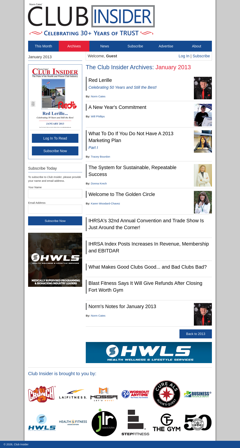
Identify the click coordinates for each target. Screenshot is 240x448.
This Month (43, 46)
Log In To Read (55, 138)
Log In (184, 56)
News (104, 46)
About (196, 46)
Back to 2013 (195, 334)
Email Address (37, 202)
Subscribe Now (55, 151)
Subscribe (135, 46)
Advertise (166, 46)
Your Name (35, 187)
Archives (74, 46)
